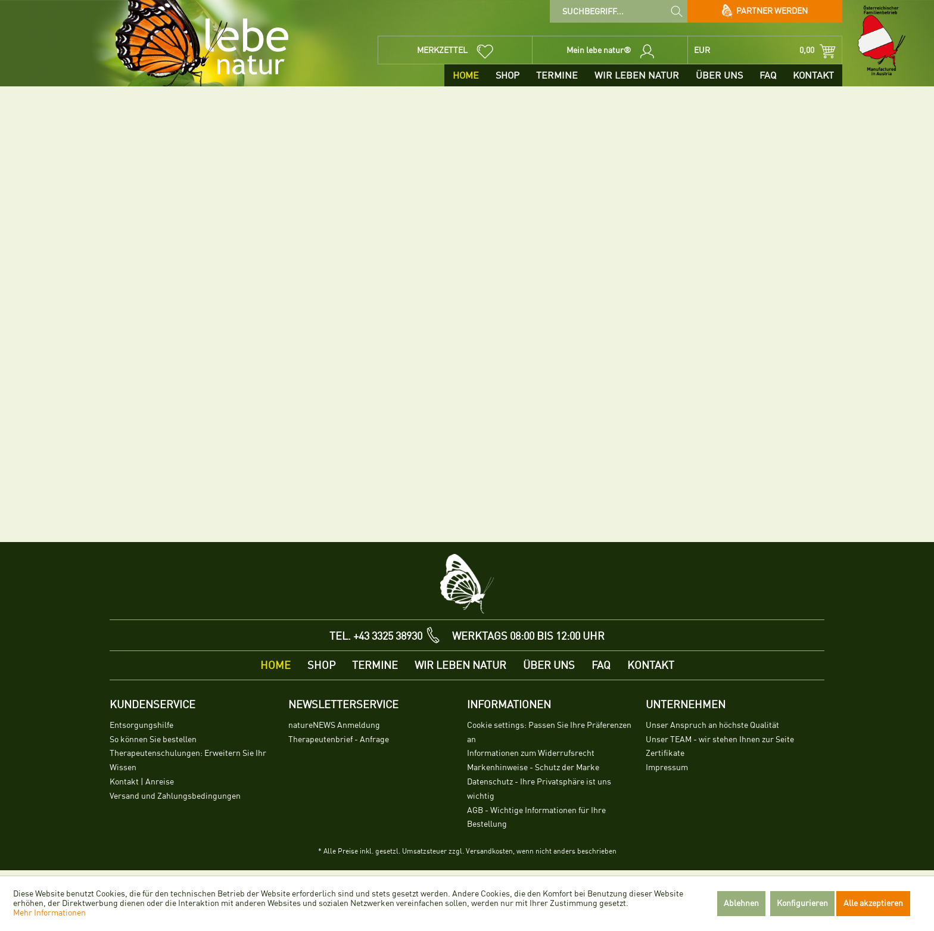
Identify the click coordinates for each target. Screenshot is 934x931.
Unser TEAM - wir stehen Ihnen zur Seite (720, 739)
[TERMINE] (557, 75)
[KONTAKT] (813, 75)
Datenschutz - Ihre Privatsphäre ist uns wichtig (539, 789)
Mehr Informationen (49, 912)
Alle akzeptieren (873, 903)
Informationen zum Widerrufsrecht (530, 753)
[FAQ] (767, 75)
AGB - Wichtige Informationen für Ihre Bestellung (536, 817)
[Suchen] (676, 10)
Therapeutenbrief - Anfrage (338, 739)
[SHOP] (507, 75)
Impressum (667, 767)
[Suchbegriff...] (618, 11)
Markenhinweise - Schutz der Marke (533, 767)
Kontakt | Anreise (142, 781)
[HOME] (465, 75)
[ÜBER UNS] (719, 75)
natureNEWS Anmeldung (334, 725)
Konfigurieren (802, 903)
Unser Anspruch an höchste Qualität (712, 725)
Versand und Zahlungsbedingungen (175, 796)
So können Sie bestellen (153, 739)
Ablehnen (741, 903)
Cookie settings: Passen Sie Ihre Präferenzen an (549, 732)
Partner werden (765, 11)
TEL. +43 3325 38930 (375, 636)
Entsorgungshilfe (141, 725)
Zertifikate (665, 753)
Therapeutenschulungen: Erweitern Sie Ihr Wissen (188, 760)
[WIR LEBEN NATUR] (636, 75)
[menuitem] (618, 11)
